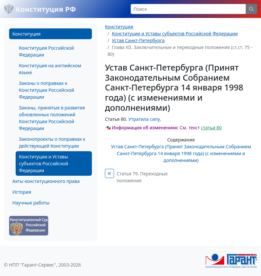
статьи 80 (211, 127)
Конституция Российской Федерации (46, 51)
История (21, 192)
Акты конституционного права (46, 181)
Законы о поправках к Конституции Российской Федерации (46, 90)
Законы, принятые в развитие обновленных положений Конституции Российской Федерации (52, 118)
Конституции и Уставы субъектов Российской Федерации (43, 163)
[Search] (188, 9)
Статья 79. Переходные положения (142, 177)
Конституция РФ (40, 9)
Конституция (26, 34)
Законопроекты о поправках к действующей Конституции (52, 142)
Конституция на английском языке (50, 68)
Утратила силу (144, 119)
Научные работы (31, 203)
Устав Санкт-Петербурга (138, 40)
